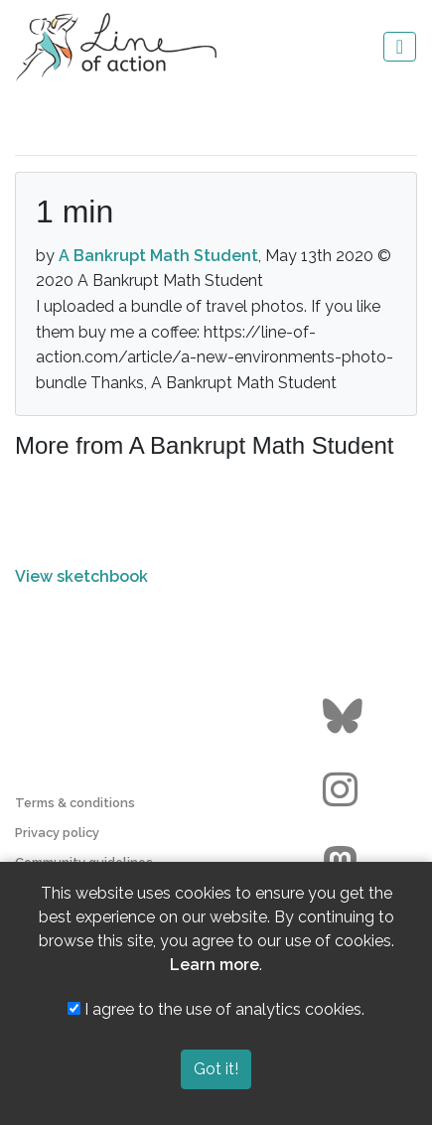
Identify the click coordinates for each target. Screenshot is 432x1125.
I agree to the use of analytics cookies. (216, 1009)
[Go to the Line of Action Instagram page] (345, 790)
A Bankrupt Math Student (158, 255)
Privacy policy (57, 832)
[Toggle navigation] (399, 47)
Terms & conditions (75, 802)
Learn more (214, 964)
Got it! (216, 1068)
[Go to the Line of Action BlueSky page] (345, 717)
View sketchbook (81, 576)
